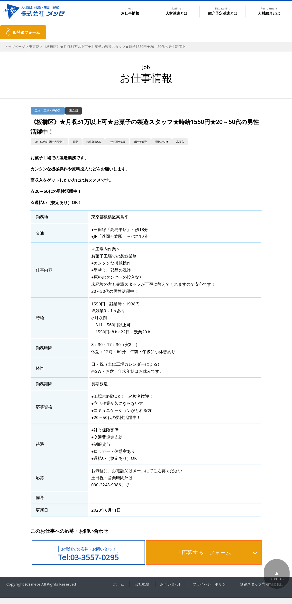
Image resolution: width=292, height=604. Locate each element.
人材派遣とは (176, 11)
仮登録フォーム (26, 32)
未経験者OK (93, 141)
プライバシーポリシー (211, 584)
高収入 (180, 141)
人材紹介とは (269, 11)
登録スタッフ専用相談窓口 (262, 584)
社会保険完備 (117, 141)
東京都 (34, 46)
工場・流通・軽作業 (48, 110)
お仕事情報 (130, 11)
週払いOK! (161, 141)
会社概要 (142, 584)
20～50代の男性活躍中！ (49, 141)
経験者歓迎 (140, 141)
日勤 (75, 141)
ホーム (118, 584)
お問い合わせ (171, 584)
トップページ (15, 46)
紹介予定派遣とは (222, 11)
